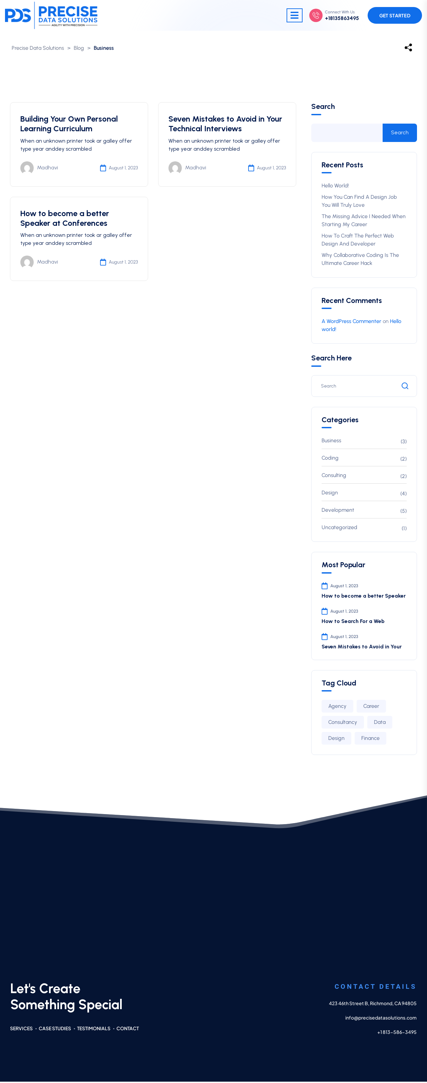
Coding (330, 459)
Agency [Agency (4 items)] (337, 707)
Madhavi (39, 169)
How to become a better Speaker (364, 597)
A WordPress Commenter (351, 322)
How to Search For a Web (353, 622)
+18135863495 (342, 18)
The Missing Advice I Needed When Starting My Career (364, 221)
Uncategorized (339, 528)
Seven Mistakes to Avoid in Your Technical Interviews (225, 125)
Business (331, 442)
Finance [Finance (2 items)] (370, 739)
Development (338, 511)
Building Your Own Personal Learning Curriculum (69, 125)
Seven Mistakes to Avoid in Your (362, 648)
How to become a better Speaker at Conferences (64, 219)
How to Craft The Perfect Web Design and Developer (358, 241)
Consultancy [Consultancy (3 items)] (342, 723)
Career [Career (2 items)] (371, 707)
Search (323, 108)
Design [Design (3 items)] (336, 739)
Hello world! (335, 187)
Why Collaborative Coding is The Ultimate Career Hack (360, 260)
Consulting (334, 476)
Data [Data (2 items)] (380, 723)
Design (330, 494)
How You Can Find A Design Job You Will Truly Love (359, 202)
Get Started (394, 16)
